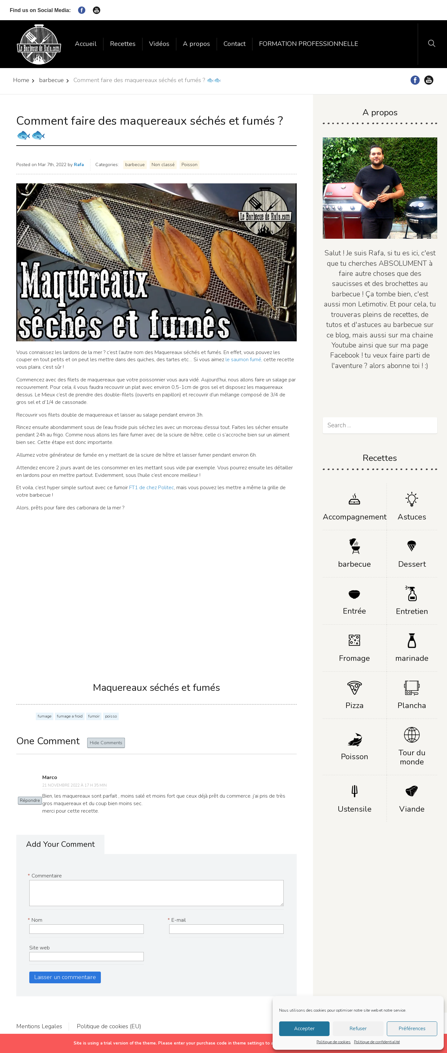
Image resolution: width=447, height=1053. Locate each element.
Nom (35, 920)
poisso (111, 716)
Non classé (163, 165)
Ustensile (355, 809)
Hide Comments (106, 743)
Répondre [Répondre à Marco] (30, 800)
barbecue (51, 80)
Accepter (304, 1028)
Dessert (412, 564)
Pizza (354, 705)
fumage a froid (70, 716)
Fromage (354, 658)
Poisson (189, 165)
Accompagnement (354, 517)
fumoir (94, 716)
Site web (39, 947)
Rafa (79, 165)
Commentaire (45, 876)
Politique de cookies (334, 1042)
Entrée (354, 611)
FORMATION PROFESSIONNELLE (308, 43)
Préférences (412, 1028)
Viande (412, 809)
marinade (411, 658)
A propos (196, 43)
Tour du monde (412, 757)
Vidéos (159, 43)
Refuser (358, 1028)
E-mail (177, 920)
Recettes (123, 43)
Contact (235, 43)
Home (21, 80)
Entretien (412, 611)
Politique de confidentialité (377, 1042)
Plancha (412, 705)
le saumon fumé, (243, 359)
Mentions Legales (39, 1026)
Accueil (86, 43)
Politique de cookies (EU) (109, 1026)
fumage (44, 716)
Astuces (412, 517)
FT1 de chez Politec (151, 487)
